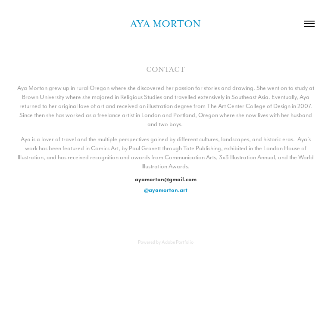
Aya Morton (165, 23)
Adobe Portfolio (178, 242)
